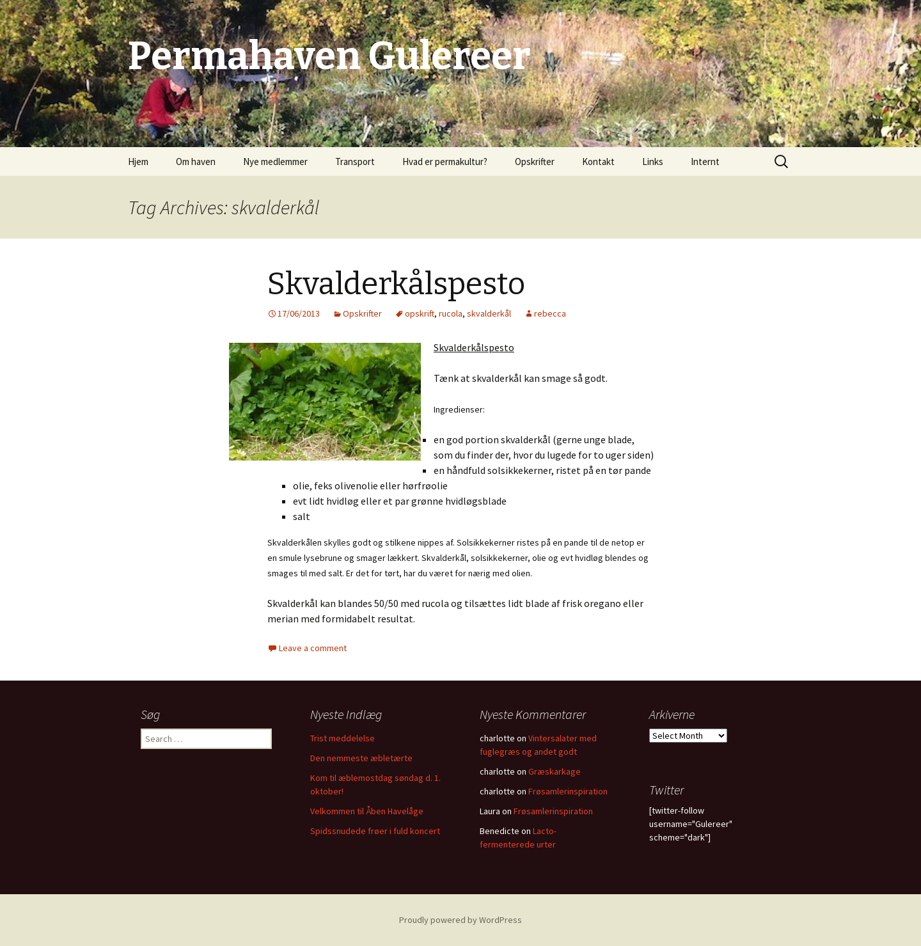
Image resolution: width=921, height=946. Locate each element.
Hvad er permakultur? (444, 161)
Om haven (196, 161)
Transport (355, 161)
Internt (705, 161)
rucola (450, 313)
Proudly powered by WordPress (460, 920)
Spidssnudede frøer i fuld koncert (375, 831)
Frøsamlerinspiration (568, 791)
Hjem (138, 161)
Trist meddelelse (342, 738)
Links (652, 161)
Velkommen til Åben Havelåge (366, 811)
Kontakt (598, 161)
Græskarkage (554, 771)
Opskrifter (535, 161)
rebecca (550, 313)
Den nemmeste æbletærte (361, 758)
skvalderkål (489, 313)
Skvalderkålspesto (396, 284)
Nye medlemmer (275, 161)
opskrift (419, 313)
